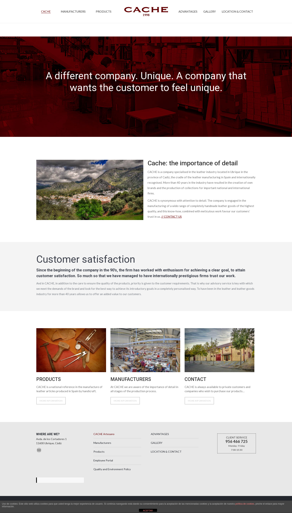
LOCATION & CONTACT (166, 457)
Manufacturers (102, 448)
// (171, 222)
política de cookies (244, 503)
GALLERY (156, 448)
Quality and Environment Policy (112, 474)
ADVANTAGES (160, 439)
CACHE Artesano (103, 439)
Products (99, 457)
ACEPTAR (148, 510)
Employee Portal (103, 466)
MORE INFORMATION (51, 406)
